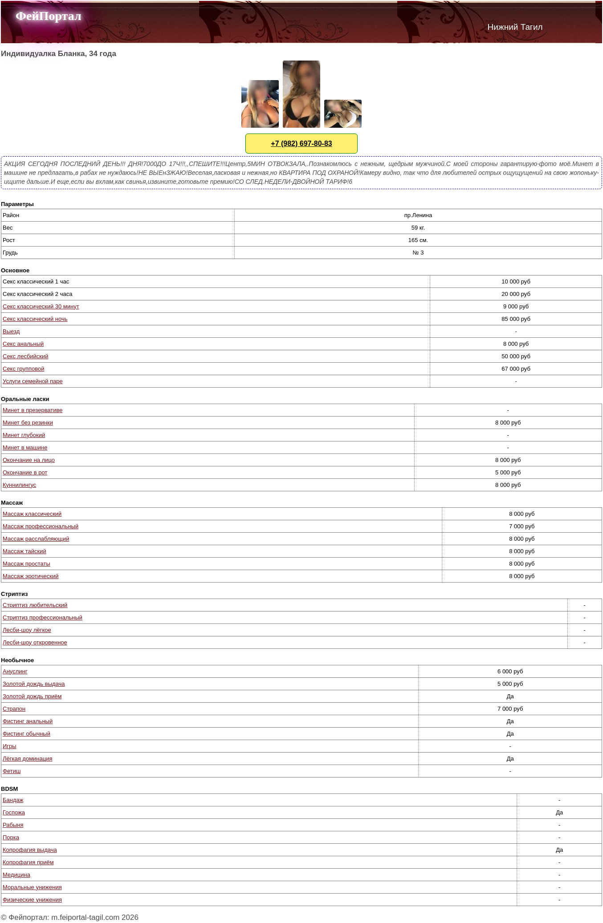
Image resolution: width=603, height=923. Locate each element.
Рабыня (13, 825)
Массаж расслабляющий (36, 538)
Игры (9, 746)
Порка (11, 837)
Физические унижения (32, 899)
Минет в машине (25, 447)
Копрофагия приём (28, 862)
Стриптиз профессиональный (42, 617)
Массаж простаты (26, 563)
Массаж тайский (24, 551)
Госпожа (14, 812)
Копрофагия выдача (30, 849)
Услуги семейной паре (33, 381)
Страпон (14, 708)
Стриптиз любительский (35, 605)
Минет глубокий (24, 435)
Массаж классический (32, 513)
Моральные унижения (32, 887)
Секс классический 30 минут (41, 306)
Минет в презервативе (33, 410)
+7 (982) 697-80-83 (301, 143)
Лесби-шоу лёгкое (27, 630)
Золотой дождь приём (32, 696)
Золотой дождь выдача (34, 683)
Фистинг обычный (26, 733)
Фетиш (11, 771)
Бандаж (13, 800)
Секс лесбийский (26, 356)
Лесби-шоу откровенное (35, 642)
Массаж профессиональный (40, 526)
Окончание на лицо (29, 460)
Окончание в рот (25, 472)
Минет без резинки (28, 422)
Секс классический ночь (35, 319)
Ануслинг (15, 671)
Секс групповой (23, 368)
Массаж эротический (30, 576)
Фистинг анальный (28, 721)
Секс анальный (23, 343)
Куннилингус (19, 485)
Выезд (11, 331)
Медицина (16, 874)
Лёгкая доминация (28, 758)
